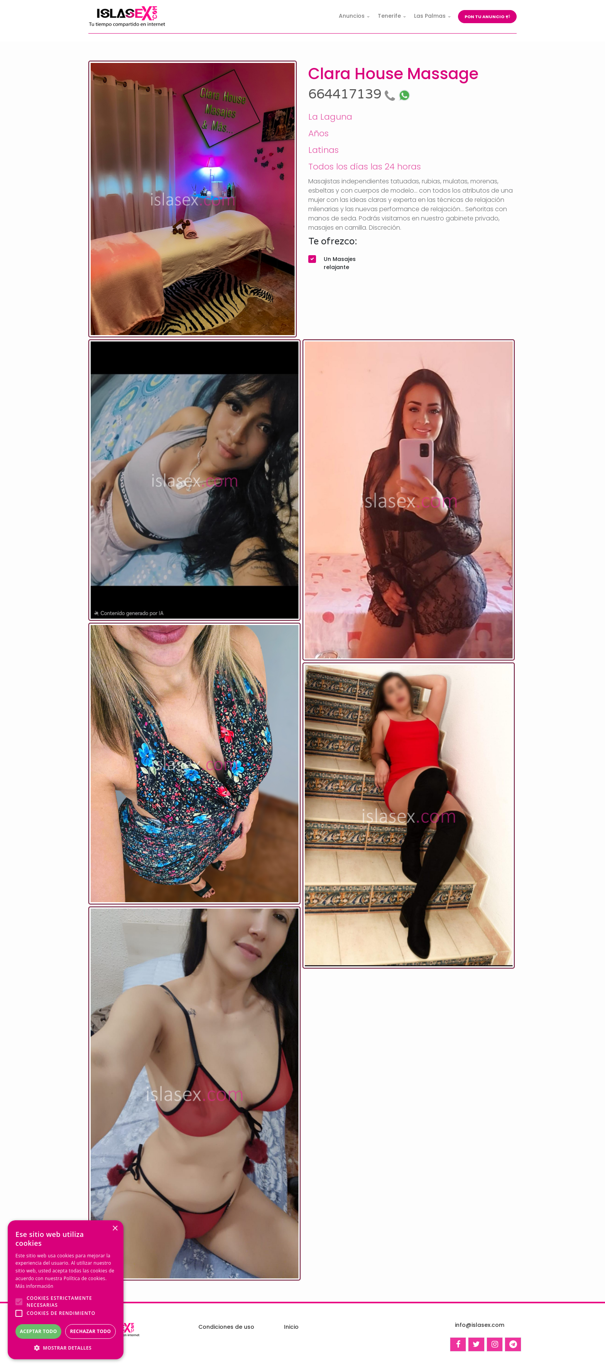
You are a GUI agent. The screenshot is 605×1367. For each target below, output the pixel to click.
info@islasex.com (479, 1325)
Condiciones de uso (226, 1327)
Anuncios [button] (352, 16)
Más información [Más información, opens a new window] (34, 1286)
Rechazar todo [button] (90, 1331)
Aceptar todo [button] (38, 1331)
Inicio (291, 1327)
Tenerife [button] (389, 16)
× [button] (115, 1228)
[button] (65, 1348)
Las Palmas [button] (430, 16)
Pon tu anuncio (487, 17)
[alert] (65, 1289)
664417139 (353, 94)
